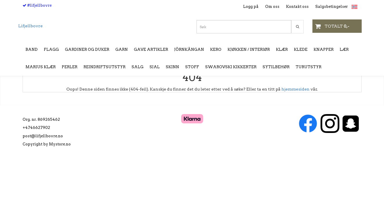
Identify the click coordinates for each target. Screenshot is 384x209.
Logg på (251, 6)
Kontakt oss (297, 6)
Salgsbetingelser (331, 6)
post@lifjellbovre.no (43, 136)
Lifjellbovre (30, 26)
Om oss (272, 6)
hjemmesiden (295, 89)
